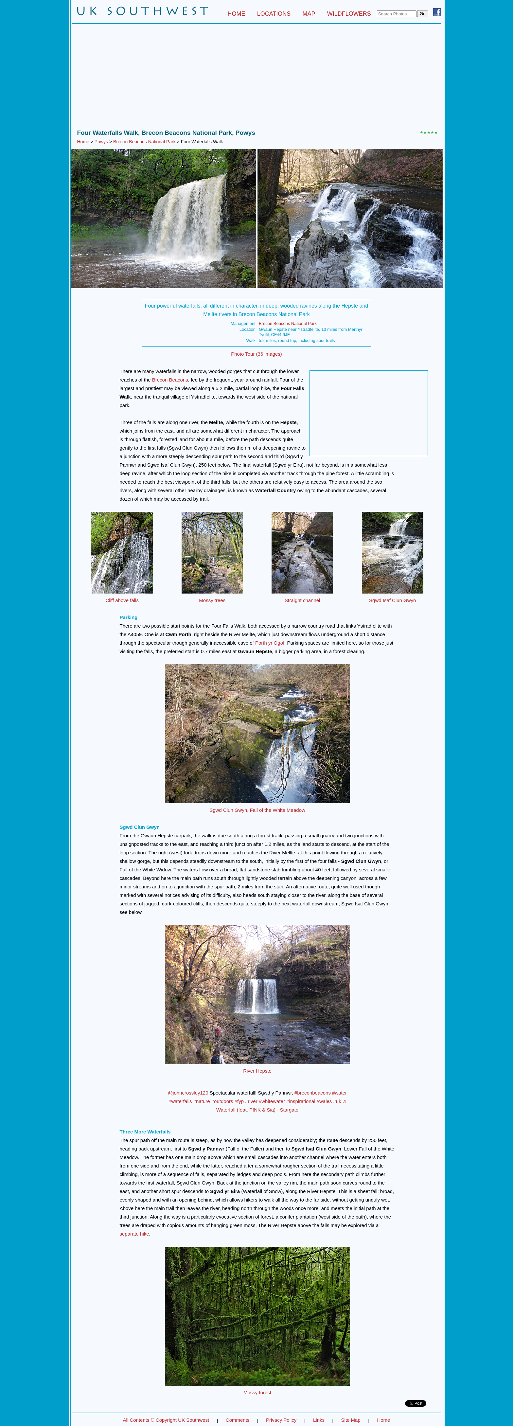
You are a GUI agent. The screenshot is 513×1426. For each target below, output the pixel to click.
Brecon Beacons (170, 380)
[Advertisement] (257, 78)
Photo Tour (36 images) (256, 354)
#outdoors (222, 1101)
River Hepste (257, 1071)
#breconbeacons (312, 1093)
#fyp (239, 1101)
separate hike (134, 1234)
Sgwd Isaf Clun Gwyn (392, 600)
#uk (337, 1101)
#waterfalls (180, 1101)
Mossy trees (212, 600)
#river (251, 1101)
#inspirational (300, 1101)
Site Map (351, 1420)
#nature (201, 1101)
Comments (238, 1420)
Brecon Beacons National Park (144, 141)
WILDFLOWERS (349, 13)
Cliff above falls (122, 600)
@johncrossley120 (188, 1093)
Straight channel (302, 600)
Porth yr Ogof (269, 643)
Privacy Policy (281, 1420)
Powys (101, 141)
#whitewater (272, 1101)
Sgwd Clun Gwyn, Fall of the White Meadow (257, 810)
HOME (236, 13)
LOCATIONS (274, 13)
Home (83, 141)
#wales (324, 1101)
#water (339, 1093)
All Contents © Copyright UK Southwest (166, 1420)
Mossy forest (257, 1392)
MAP (309, 13)
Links (319, 1420)
